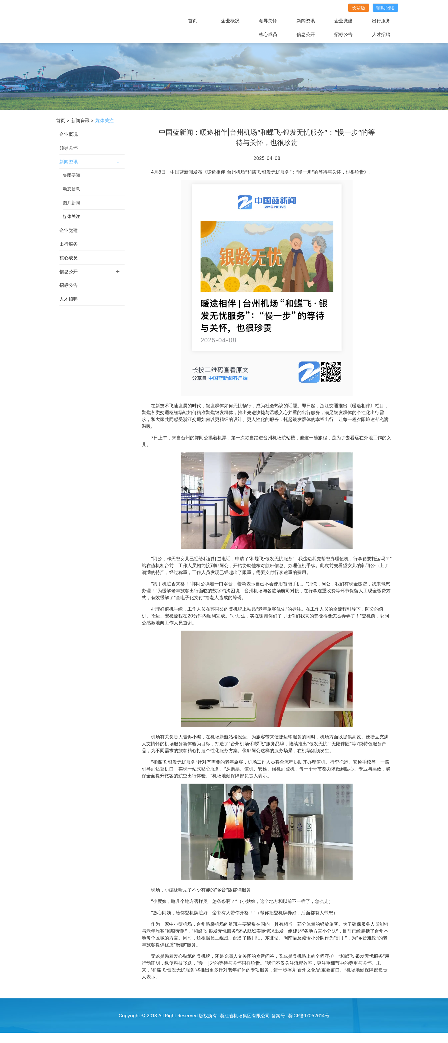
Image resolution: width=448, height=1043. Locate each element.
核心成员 (268, 34)
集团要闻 (71, 175)
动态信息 (71, 189)
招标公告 (343, 34)
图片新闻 (71, 202)
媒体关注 (71, 216)
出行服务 (381, 20)
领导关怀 (268, 20)
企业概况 (230, 20)
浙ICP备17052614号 (308, 1015)
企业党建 (343, 20)
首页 (192, 20)
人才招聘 (381, 34)
